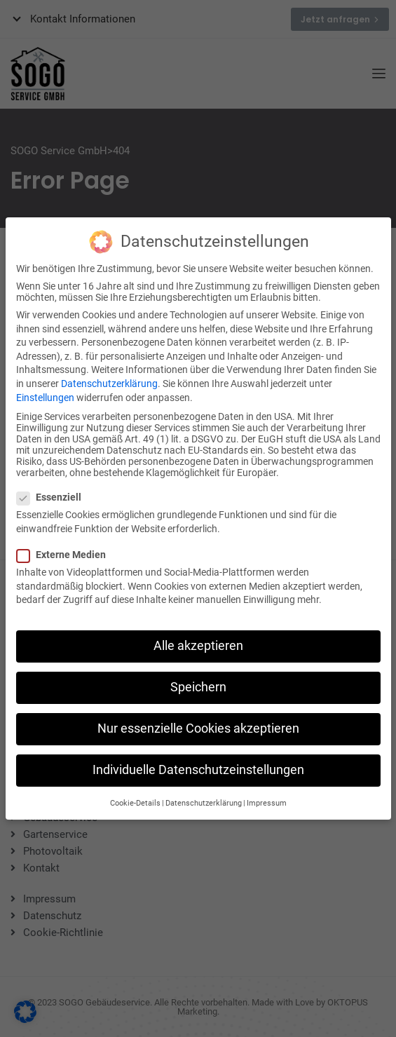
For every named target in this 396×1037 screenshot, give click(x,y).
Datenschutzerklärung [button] (203, 793)
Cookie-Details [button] (135, 793)
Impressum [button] (267, 793)
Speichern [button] (198, 677)
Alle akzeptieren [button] (198, 636)
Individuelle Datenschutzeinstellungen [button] (198, 760)
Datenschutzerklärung (109, 373)
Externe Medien (65, 544)
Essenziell (53, 487)
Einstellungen (45, 387)
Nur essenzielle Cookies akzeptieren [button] (198, 719)
